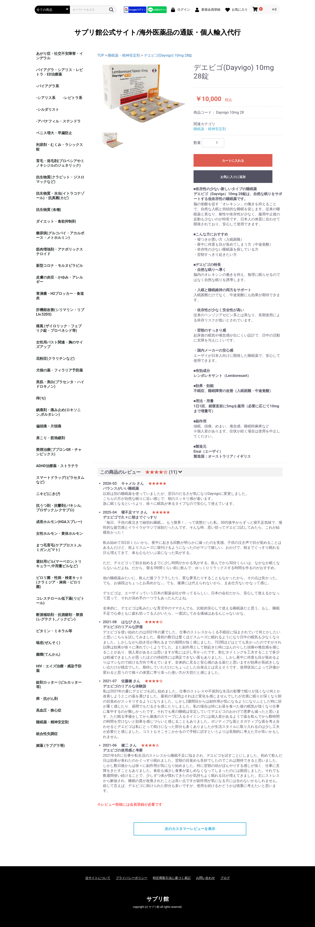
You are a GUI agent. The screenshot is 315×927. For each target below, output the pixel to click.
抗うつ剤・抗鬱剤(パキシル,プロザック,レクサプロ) (59, 507)
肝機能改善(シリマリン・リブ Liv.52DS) (60, 312)
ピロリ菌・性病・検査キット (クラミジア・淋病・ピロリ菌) (59, 582)
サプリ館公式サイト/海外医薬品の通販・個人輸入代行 (157, 32)
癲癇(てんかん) (48, 654)
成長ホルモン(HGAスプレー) (59, 522)
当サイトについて (97, 878)
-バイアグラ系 (47, 86)
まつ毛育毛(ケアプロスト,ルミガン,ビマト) (59, 547)
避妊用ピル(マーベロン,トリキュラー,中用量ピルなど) (59, 563)
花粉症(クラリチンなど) (55, 358)
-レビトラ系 (72, 98)
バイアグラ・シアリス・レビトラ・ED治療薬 (59, 72)
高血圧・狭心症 (48, 710)
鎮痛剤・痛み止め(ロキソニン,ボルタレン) (58, 412)
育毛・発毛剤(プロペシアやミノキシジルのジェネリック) (60, 163)
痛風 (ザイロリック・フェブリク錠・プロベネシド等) (59, 328)
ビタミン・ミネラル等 (54, 631)
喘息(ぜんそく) (48, 643)
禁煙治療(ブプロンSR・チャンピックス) (59, 451)
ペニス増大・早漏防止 (54, 133)
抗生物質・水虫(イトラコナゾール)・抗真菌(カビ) (60, 195)
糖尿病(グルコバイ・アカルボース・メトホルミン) (60, 235)
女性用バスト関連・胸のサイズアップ (59, 344)
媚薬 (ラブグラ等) (50, 745)
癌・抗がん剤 (47, 698)
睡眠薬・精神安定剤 (52, 722)
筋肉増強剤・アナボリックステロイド (59, 251)
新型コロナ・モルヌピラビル (59, 265)
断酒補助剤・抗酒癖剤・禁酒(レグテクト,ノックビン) (59, 617)
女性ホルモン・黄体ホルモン (59, 533)
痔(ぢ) (41, 398)
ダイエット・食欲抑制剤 (56, 221)
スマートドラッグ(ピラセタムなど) (60, 479)
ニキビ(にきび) (48, 494)
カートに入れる (233, 160)
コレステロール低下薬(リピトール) (60, 600)
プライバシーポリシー (131, 878)
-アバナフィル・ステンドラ (58, 121)
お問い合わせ (205, 878)
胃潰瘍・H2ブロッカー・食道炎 (60, 295)
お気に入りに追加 (233, 177)
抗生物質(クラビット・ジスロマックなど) (60, 179)
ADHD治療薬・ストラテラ (57, 466)
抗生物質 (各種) (48, 210)
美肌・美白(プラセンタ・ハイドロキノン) (60, 384)
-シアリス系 (45, 98)
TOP (100, 55)
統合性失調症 (47, 734)
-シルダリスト (47, 109)
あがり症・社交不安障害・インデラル (59, 55)
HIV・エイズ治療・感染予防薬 (59, 668)
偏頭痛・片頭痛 (48, 426)
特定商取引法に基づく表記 (172, 878)
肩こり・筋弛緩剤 (50, 438)
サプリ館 (157, 899)
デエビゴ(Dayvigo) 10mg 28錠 (168, 55)
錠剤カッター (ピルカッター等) (59, 684)
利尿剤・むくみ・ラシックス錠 (59, 147)
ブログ (225, 878)
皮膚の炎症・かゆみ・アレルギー (59, 279)
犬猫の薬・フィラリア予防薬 (59, 370)
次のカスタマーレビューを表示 (190, 829)
